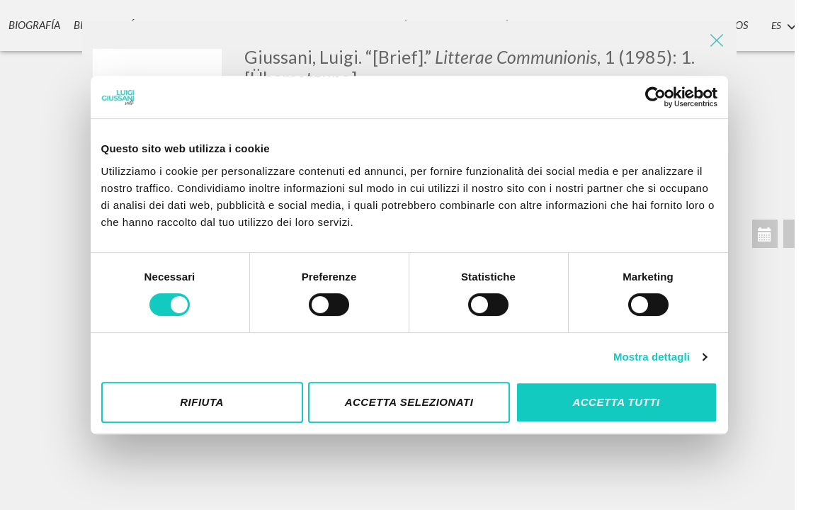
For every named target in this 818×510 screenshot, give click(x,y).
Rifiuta (202, 402)
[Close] (715, 42)
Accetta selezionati (409, 402)
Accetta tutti (615, 402)
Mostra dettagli (651, 357)
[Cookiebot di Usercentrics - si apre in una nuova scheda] (655, 97)
